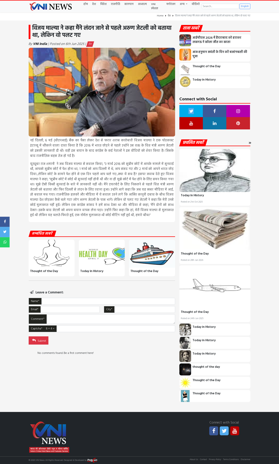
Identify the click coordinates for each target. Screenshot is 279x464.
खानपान (129, 4)
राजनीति (115, 4)
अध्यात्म (142, 4)
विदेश (103, 4)
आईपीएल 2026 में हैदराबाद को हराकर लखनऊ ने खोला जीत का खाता (217, 40)
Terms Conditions (231, 459)
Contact (203, 459)
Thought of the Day (44, 271)
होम (85, 4)
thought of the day (206, 367)
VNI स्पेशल (154, 6)
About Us (194, 459)
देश (94, 4)
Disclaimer (245, 459)
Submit (38, 340)
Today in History (91, 271)
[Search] (220, 6)
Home (160, 16)
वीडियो (196, 4)
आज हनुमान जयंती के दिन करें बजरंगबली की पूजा (220, 54)
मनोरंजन (170, 4)
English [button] (245, 6)
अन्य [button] (182, 4)
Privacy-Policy (215, 459)
